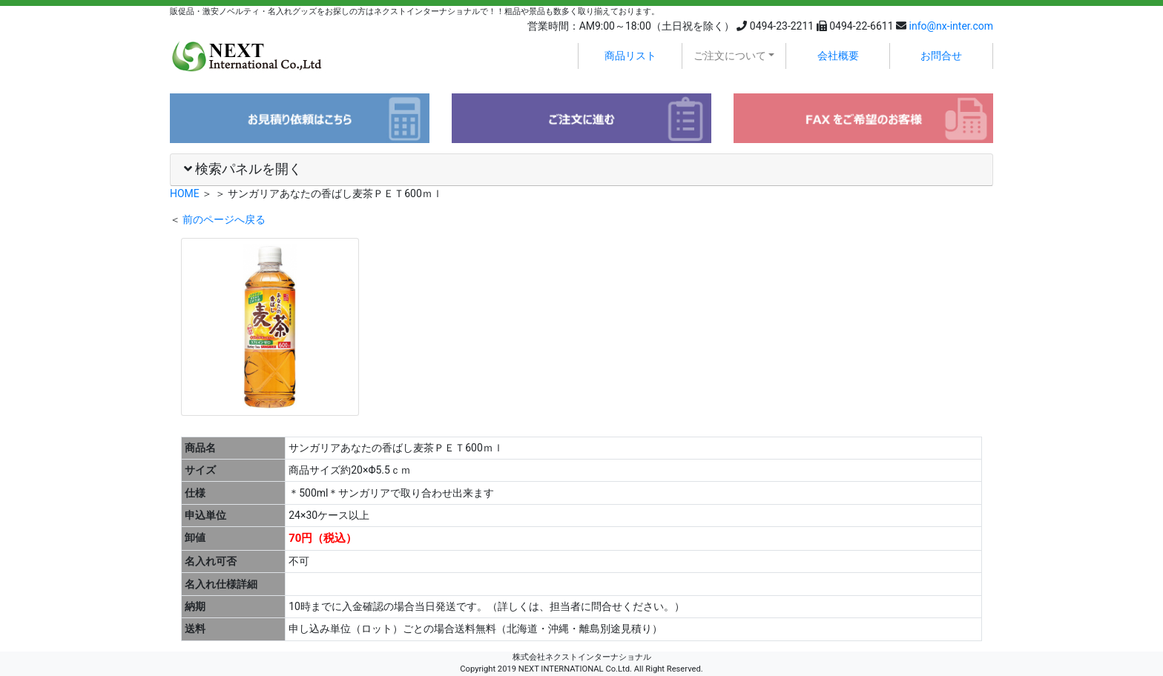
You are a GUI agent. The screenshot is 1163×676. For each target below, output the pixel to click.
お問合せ (941, 56)
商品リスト (630, 56)
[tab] (581, 170)
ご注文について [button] (729, 56)
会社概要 (838, 56)
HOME (185, 193)
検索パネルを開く (243, 169)
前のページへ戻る (224, 219)
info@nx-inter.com (951, 26)
